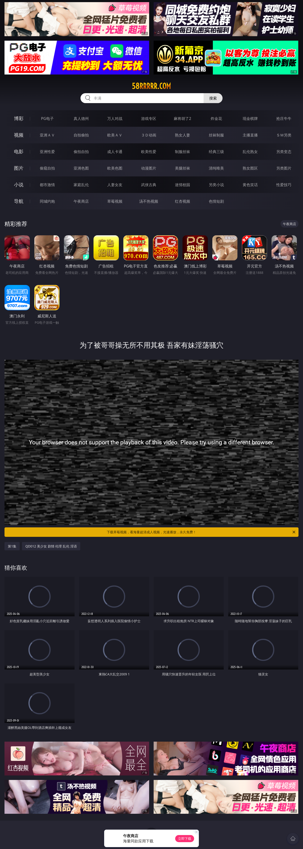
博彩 (18, 118)
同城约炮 (47, 201)
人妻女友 (114, 184)
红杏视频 (182, 201)
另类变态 (283, 151)
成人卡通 (114, 151)
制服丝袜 (182, 151)
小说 (18, 184)
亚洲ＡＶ (47, 135)
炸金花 (216, 118)
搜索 (213, 98)
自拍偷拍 (81, 135)
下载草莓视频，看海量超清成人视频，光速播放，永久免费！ (201, 532)
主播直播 (250, 135)
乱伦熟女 (250, 151)
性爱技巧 (283, 184)
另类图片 (283, 168)
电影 (18, 151)
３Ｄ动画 (148, 135)
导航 (18, 201)
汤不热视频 (148, 201)
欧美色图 (114, 168)
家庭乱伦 (81, 184)
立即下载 (184, 838)
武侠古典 (148, 184)
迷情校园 (182, 184)
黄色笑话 (250, 184)
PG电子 (47, 118)
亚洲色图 (81, 168)
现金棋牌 (250, 118)
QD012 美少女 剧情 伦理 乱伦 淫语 (51, 546)
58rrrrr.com (151, 86)
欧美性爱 (148, 151)
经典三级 (216, 151)
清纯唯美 (216, 168)
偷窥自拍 (47, 168)
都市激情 (47, 184)
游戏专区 (148, 118)
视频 (18, 135)
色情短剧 (216, 201)
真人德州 (81, 118)
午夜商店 (81, 201)
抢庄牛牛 (283, 118)
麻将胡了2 (182, 118)
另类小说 (216, 184)
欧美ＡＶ (114, 135)
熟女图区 (250, 168)
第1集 (12, 546)
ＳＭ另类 (283, 135)
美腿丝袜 (182, 168)
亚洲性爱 (47, 151)
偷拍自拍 (81, 151)
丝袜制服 (216, 135)
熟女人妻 (182, 135)
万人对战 (114, 118)
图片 (18, 168)
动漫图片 (148, 168)
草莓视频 (114, 201)
